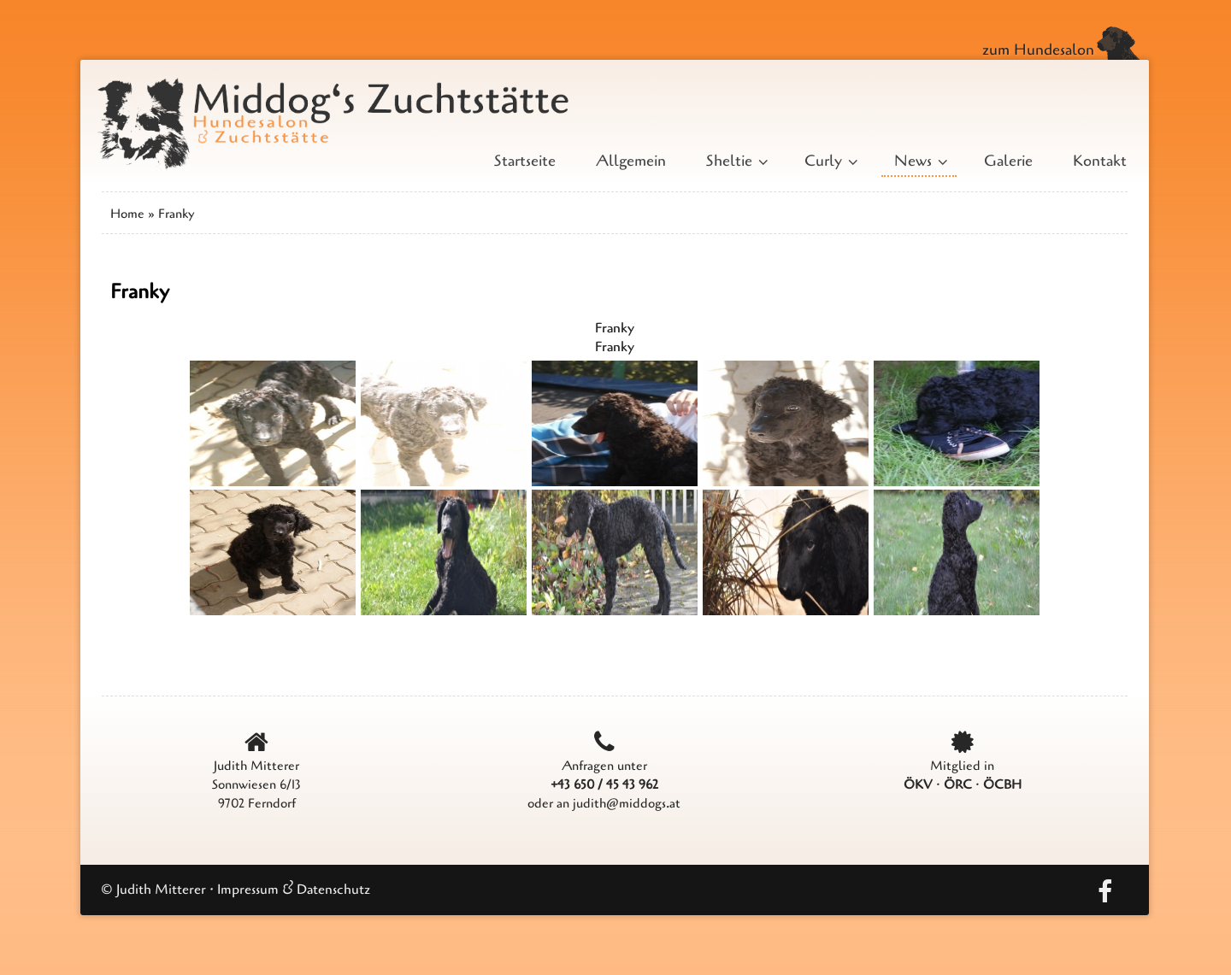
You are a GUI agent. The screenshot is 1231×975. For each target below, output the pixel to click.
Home (127, 213)
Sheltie (735, 160)
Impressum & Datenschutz (293, 889)
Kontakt (1100, 160)
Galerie (1008, 160)
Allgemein (631, 160)
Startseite (525, 160)
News (919, 160)
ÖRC (958, 784)
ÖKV (918, 784)
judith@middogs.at (626, 803)
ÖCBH (1002, 784)
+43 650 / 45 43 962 (604, 784)
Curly (829, 160)
